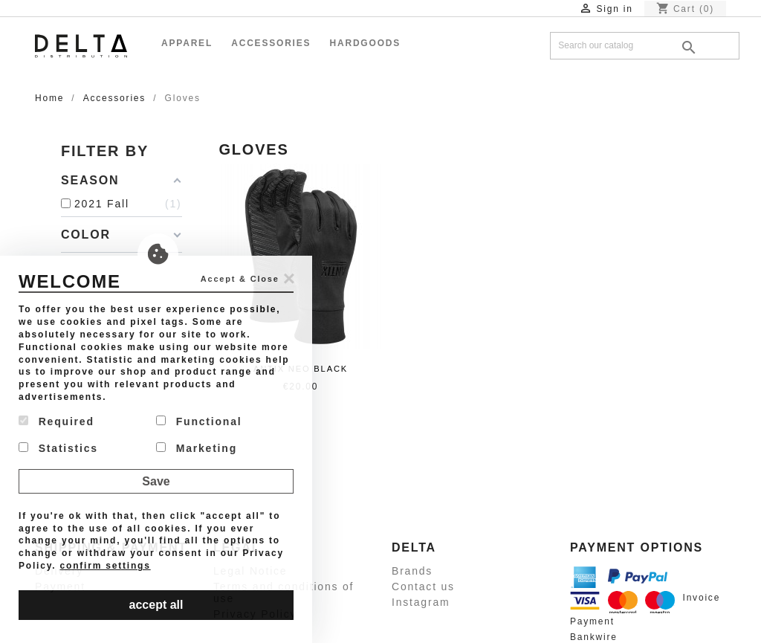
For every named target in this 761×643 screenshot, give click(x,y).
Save (155, 481)
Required (56, 421)
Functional (199, 421)
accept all (156, 604)
